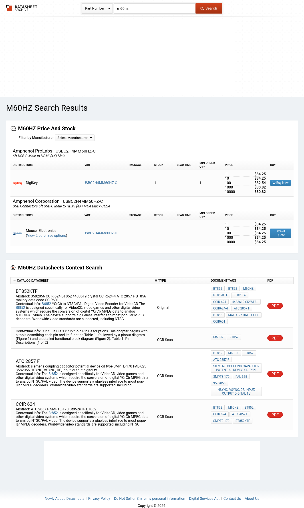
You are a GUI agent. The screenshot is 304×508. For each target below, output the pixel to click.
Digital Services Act (204, 491)
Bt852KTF (220, 294)
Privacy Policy (99, 491)
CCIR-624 (219, 300)
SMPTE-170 (221, 371)
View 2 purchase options (46, 235)
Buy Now (280, 183)
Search (208, 8)
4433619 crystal (245, 300)
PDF (275, 304)
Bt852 (46, 302)
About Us (252, 491)
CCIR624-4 (220, 306)
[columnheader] (81, 280)
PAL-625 (241, 371)
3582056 (239, 294)
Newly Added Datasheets (64, 491)
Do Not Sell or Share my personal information (149, 491)
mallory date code (243, 312)
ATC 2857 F (242, 306)
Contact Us (232, 491)
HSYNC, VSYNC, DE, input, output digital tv (236, 385)
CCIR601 (219, 318)
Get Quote (280, 233)
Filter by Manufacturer (36, 138)
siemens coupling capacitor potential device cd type (236, 363)
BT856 (217, 312)
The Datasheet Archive (21, 8)
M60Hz (247, 288)
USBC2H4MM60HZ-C (100, 183)
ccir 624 (219, 407)
